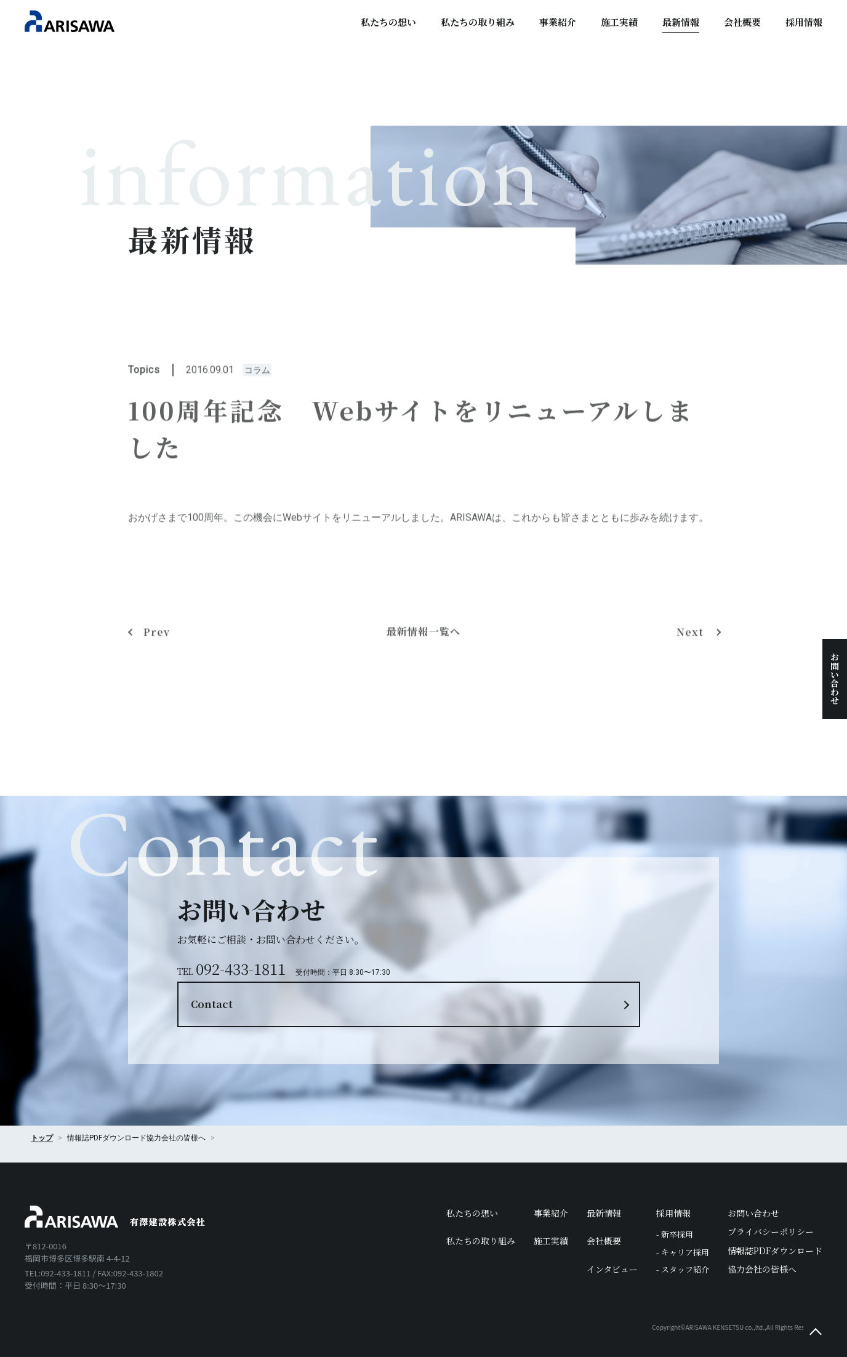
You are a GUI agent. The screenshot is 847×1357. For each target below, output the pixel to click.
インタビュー (612, 1243)
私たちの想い (388, 21)
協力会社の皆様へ (176, 1112)
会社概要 (742, 21)
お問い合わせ (835, 679)
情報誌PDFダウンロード (775, 1225)
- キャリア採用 (682, 1227)
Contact (489, 957)
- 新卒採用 (674, 1209)
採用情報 (803, 21)
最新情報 (680, 21)
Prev (156, 712)
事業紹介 (557, 21)
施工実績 (619, 21)
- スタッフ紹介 (682, 1244)
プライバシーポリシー (771, 1206)
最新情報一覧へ (424, 712)
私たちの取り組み (478, 21)
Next (693, 712)
